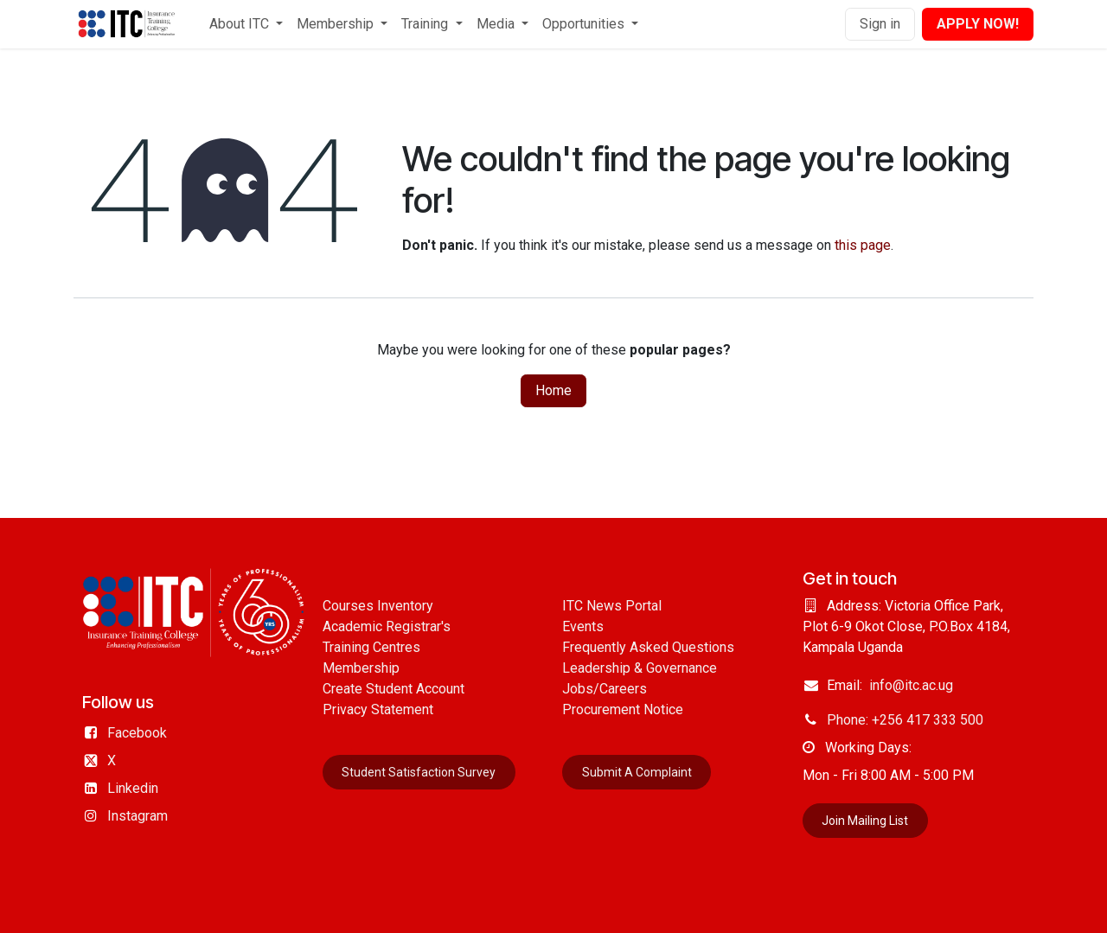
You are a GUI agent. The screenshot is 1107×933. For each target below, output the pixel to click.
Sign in (880, 24)
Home (553, 390)
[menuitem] (246, 24)
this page (863, 245)
